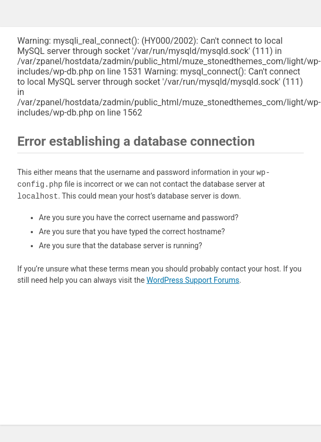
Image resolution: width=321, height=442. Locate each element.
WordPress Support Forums (193, 280)
